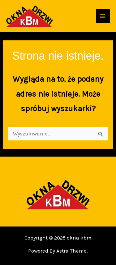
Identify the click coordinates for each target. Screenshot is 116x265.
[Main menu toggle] (103, 16)
